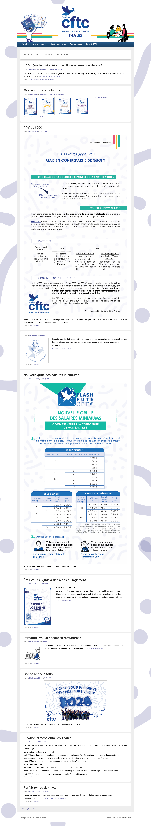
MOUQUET (44, 69)
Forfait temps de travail (40, 787)
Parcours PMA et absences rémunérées (52, 638)
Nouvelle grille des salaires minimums (51, 375)
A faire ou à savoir (40, 44)
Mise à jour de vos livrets (42, 90)
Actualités (25, 44)
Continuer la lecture (51, 76)
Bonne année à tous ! (39, 674)
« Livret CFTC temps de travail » (52, 798)
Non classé (34, 79)
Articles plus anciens (28, 809)
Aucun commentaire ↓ (57, 69)
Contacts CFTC (91, 44)
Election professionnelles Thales (47, 738)
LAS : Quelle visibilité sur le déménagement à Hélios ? (63, 65)
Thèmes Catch (126, 818)
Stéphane (46, 742)
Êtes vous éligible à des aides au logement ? (56, 580)
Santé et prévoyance (58, 44)
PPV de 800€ (33, 127)
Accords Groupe (76, 44)
